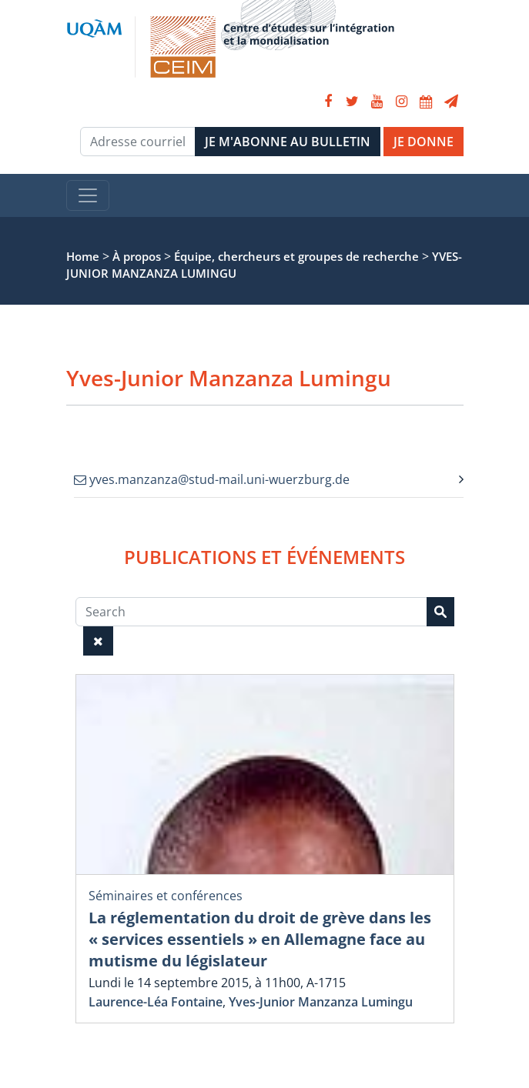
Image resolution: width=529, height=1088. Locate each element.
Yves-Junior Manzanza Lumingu (321, 1001)
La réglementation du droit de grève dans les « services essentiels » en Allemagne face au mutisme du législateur (260, 939)
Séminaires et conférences (166, 895)
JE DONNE (423, 141)
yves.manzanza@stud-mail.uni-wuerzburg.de (212, 479)
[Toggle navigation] (87, 195)
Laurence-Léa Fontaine (156, 1001)
